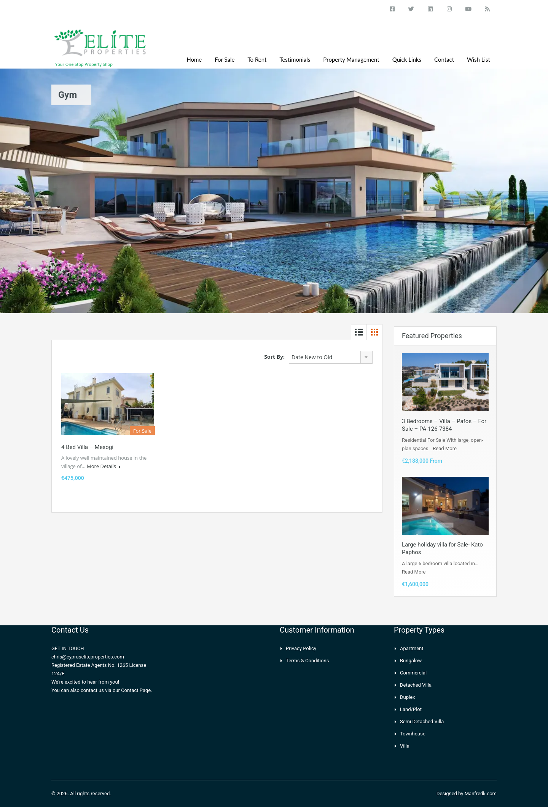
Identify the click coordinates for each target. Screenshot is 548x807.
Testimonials (294, 59)
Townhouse (412, 734)
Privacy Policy (301, 648)
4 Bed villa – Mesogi (87, 447)
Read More (444, 448)
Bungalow (411, 660)
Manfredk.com (481, 793)
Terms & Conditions (307, 660)
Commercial (413, 673)
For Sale (224, 59)
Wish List (478, 59)
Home (194, 59)
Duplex (407, 697)
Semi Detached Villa (422, 721)
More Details (104, 466)
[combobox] (331, 357)
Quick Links (406, 59)
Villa (404, 746)
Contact (444, 59)
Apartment (412, 648)
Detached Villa (416, 685)
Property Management (351, 59)
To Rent (257, 59)
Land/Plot (411, 709)
